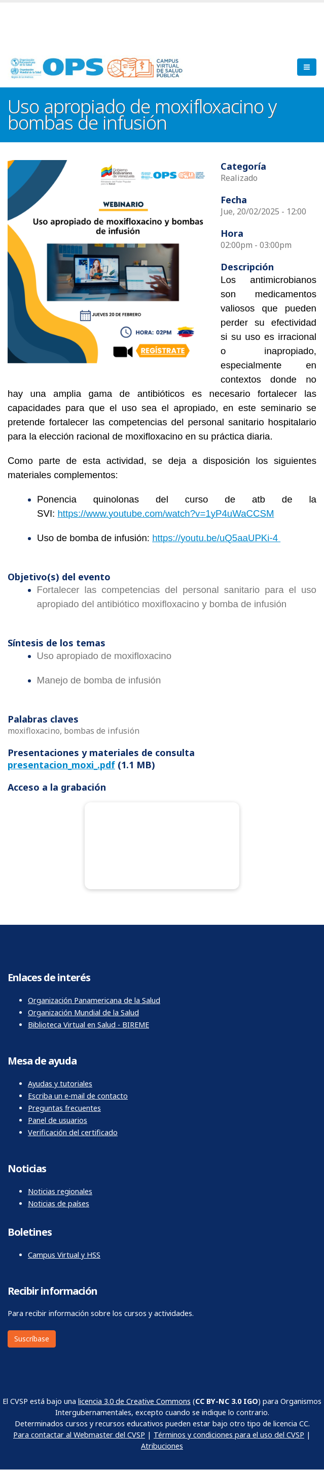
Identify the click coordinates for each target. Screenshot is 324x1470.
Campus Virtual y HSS (64, 1255)
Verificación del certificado (73, 1132)
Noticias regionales (60, 1191)
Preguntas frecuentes (64, 1108)
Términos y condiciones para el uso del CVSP (229, 1435)
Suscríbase (31, 1338)
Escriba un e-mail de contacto (78, 1096)
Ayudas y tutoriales (60, 1083)
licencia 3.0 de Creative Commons (134, 1401)
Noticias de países (58, 1203)
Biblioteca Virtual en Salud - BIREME (88, 1024)
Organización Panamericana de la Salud (94, 1000)
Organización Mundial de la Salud (83, 1012)
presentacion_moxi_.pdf (61, 765)
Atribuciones (162, 1446)
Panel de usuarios (57, 1120)
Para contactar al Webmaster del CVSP (79, 1435)
